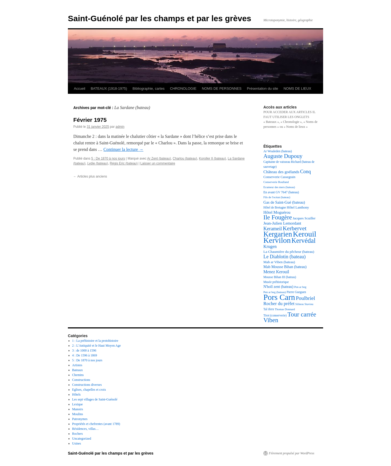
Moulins (77, 414)
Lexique (77, 404)
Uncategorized (81, 438)
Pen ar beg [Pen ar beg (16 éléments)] (300, 286)
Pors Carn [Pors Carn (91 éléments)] (279, 297)
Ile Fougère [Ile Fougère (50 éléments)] (277, 217)
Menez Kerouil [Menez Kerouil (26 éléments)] (276, 271)
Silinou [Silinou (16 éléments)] (299, 304)
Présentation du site (262, 88)
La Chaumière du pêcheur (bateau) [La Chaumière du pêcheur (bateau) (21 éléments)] (288, 252)
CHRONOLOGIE (183, 88)
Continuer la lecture (123, 149)
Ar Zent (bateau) (159, 158)
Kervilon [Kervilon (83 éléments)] (277, 240)
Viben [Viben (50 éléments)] (270, 320)
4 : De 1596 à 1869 (84, 355)
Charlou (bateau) (185, 158)
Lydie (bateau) (97, 163)
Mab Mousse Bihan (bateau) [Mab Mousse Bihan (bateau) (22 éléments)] (285, 267)
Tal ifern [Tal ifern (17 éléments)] (268, 309)
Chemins (78, 375)
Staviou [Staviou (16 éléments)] (308, 304)
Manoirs (77, 409)
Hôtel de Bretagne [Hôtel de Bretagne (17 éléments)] (274, 207)
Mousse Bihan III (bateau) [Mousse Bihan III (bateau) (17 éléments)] (279, 277)
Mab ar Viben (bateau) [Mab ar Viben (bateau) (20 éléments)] (279, 262)
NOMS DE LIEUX (297, 88)
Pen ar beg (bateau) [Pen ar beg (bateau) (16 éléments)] (274, 292)
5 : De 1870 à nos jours (108, 158)
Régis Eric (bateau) (124, 163)
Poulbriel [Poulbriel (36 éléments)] (305, 298)
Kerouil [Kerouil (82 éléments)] (304, 234)
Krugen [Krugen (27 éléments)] (270, 246)
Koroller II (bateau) (212, 158)
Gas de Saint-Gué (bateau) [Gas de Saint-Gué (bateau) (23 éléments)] (284, 202)
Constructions (81, 380)
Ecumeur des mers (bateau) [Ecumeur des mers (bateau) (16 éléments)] (279, 187)
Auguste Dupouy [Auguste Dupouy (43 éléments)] (282, 156)
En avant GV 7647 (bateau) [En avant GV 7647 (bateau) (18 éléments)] (281, 192)
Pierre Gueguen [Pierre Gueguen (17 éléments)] (296, 292)
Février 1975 (90, 120)
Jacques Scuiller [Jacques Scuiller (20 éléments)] (304, 218)
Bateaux (77, 370)
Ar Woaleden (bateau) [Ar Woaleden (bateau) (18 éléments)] (277, 151)
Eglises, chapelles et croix (89, 390)
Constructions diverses (87, 385)
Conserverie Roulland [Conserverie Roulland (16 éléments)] (276, 182)
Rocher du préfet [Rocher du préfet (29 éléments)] (279, 303)
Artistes (77, 365)
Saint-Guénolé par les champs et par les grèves (159, 18)
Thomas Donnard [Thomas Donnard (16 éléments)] (285, 309)
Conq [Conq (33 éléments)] (305, 171)
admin (119, 127)
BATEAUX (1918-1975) (109, 88)
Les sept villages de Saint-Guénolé (95, 399)
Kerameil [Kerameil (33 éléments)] (272, 228)
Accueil (79, 88)
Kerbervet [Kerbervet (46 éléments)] (295, 228)
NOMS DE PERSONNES (221, 88)
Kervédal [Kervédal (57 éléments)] (304, 240)
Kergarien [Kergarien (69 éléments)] (277, 234)
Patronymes (80, 419)
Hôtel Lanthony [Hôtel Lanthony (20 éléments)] (298, 207)
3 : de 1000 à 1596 (84, 350)
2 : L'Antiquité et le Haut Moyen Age (96, 345)
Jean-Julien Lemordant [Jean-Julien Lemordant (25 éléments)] (282, 223)
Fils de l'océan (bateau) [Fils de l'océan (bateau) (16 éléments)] (276, 197)
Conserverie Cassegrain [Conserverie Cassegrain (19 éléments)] (279, 177)
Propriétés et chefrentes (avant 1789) (96, 424)
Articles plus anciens (90, 176)
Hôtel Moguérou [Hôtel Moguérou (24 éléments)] (277, 212)
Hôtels (76, 394)
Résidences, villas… (85, 429)
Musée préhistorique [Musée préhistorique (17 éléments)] (276, 282)
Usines (76, 443)
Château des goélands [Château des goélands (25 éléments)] (281, 171)
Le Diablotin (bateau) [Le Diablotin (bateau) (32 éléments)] (284, 256)
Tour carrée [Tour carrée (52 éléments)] (302, 314)
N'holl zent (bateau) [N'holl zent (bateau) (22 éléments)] (278, 287)
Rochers (77, 434)
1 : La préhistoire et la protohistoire (95, 341)
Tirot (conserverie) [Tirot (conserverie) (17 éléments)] (275, 315)
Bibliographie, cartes (149, 88)
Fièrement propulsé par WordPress (291, 453)
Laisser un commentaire (157, 163)
